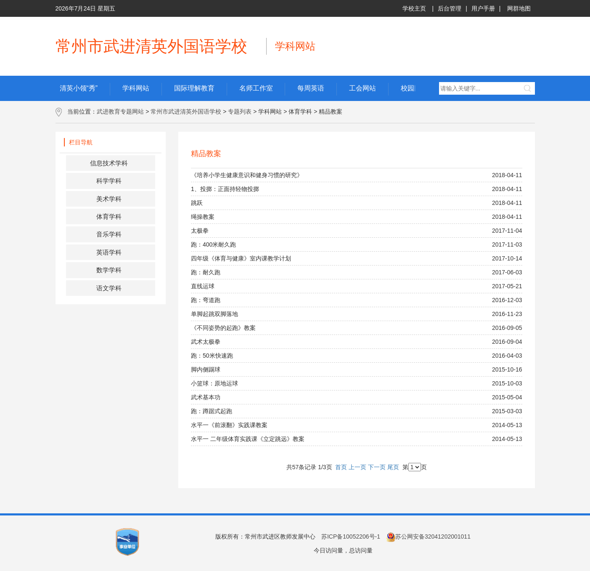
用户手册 (483, 8)
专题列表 (239, 111)
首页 (341, 467)
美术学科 (109, 198)
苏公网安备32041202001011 (428, 536)
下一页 (377, 467)
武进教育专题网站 (120, 111)
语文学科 (109, 288)
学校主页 (414, 8)
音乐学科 (109, 234)
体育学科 (109, 216)
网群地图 (519, 8)
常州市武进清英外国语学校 (186, 111)
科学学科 (109, 180)
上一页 (357, 467)
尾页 (393, 467)
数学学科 (109, 270)
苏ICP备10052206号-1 (350, 536)
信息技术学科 (109, 163)
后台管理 (449, 8)
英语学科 (109, 252)
